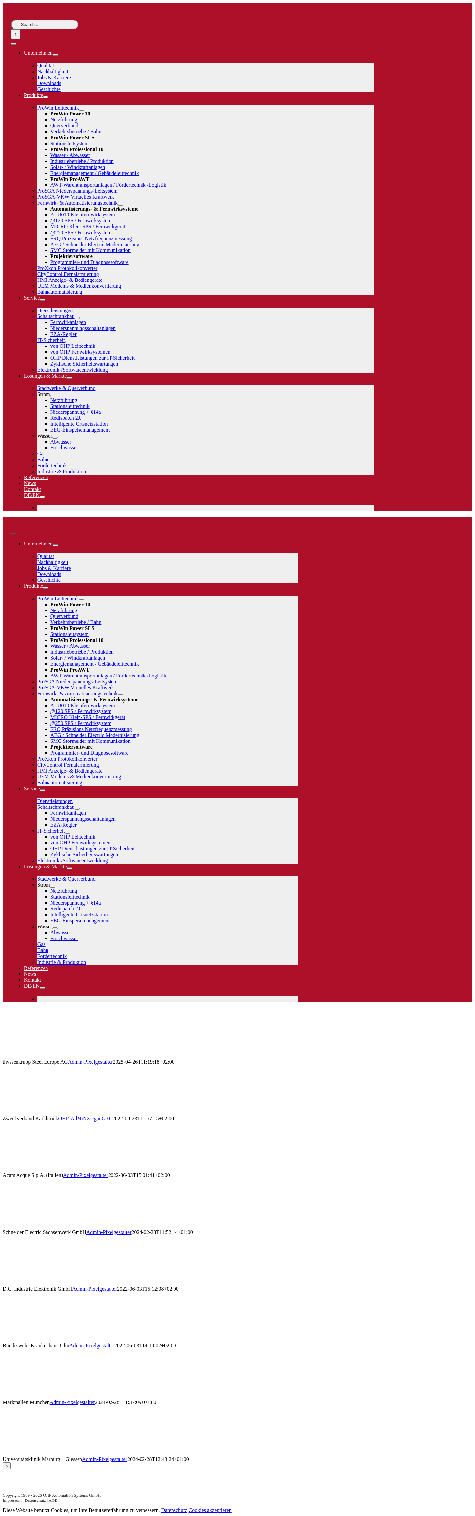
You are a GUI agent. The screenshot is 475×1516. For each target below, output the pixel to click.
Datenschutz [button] (174, 1510)
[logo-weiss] (30, 16)
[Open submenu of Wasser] (55, 438)
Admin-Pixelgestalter (90, 1062)
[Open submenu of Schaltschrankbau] (77, 318)
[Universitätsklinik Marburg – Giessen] (45, 1453)
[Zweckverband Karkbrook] (45, 1112)
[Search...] (44, 24)
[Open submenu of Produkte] (45, 97)
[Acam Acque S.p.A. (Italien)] (45, 1169)
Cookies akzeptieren (210, 1510)
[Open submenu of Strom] (52, 396)
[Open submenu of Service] (42, 300)
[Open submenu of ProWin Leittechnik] (81, 110)
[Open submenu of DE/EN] (42, 497)
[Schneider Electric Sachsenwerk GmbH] (45, 1226)
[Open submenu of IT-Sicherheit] (67, 342)
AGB (53, 1500)
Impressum (12, 1500)
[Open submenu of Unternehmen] (55, 55)
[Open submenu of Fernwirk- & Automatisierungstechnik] (120, 205)
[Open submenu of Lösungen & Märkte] (69, 378)
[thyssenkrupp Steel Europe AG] (45, 1056)
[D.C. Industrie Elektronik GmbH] (45, 1283)
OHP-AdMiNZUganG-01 (85, 1118)
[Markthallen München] (45, 1396)
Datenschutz (35, 1500)
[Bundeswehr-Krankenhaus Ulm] (45, 1339)
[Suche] (15, 34)
